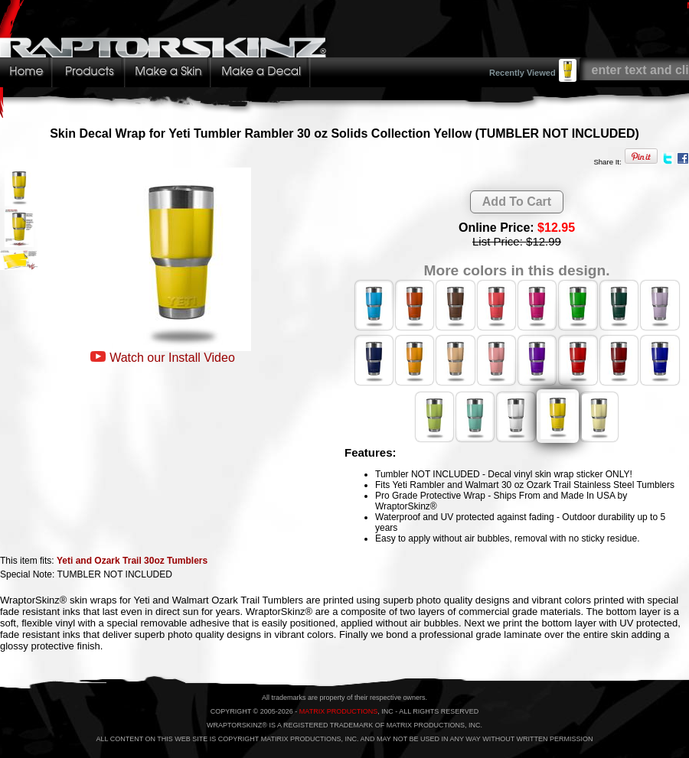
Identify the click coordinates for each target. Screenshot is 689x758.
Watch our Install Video (172, 357)
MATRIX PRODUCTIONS (338, 711)
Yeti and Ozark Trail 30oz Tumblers (132, 560)
